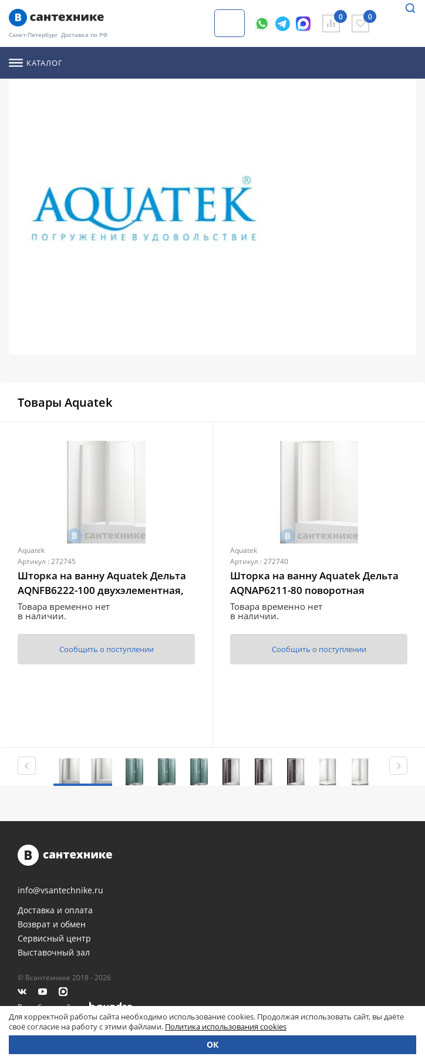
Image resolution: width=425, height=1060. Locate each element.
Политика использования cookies (225, 1026)
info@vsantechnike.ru (60, 890)
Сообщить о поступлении (106, 649)
